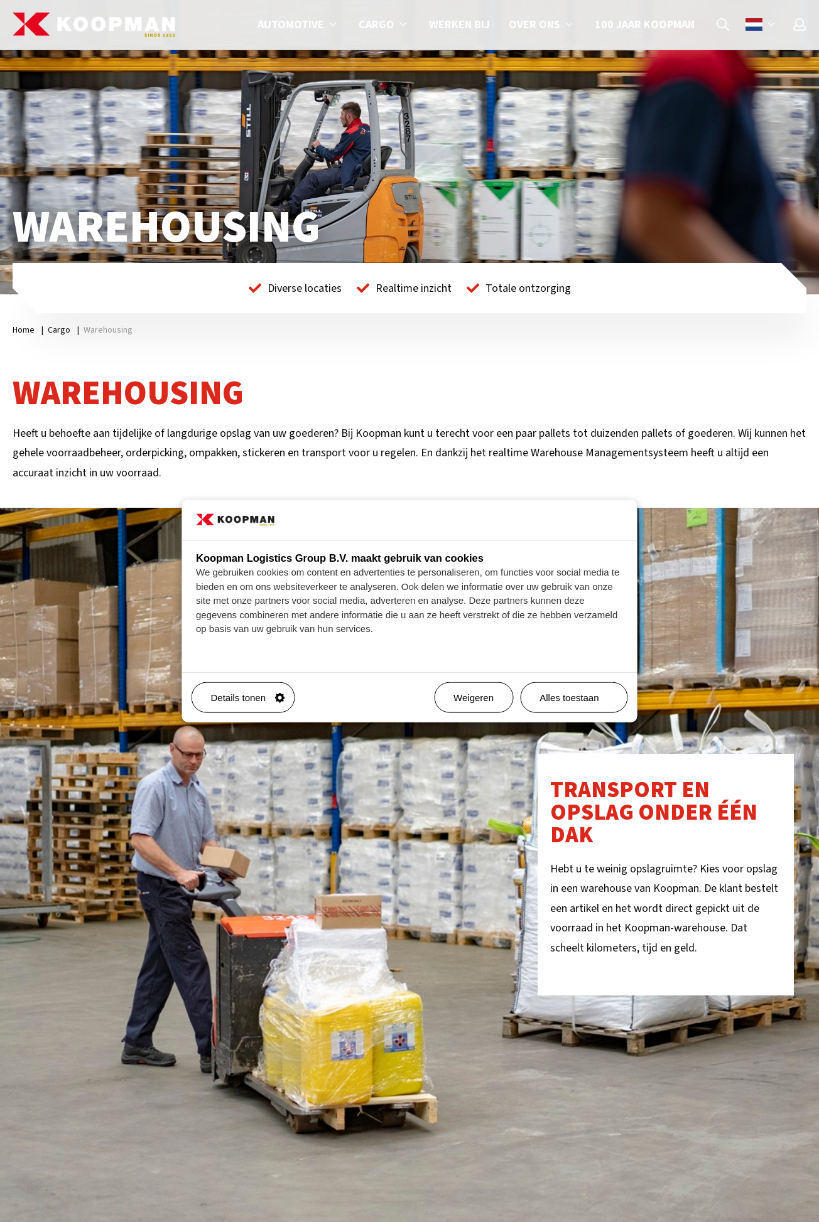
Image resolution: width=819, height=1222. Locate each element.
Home (24, 330)
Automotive (299, 25)
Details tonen (248, 697)
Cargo (384, 25)
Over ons (542, 25)
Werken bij (459, 25)
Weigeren (473, 697)
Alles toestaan (578, 697)
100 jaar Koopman (645, 25)
